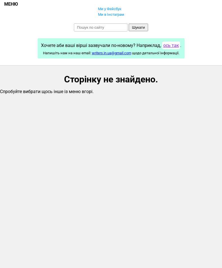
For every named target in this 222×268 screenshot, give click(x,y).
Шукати (138, 27)
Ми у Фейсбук (109, 9)
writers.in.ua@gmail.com (111, 53)
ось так (171, 45)
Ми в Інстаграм (111, 14)
